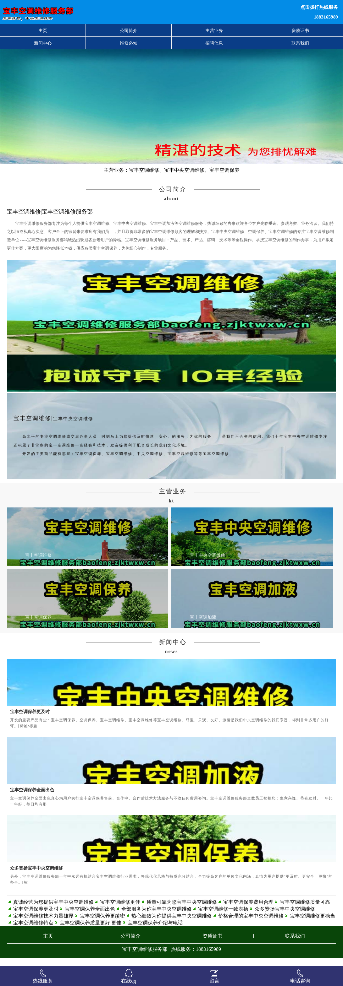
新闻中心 (43, 43)
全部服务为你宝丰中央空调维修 (156, 917)
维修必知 (128, 43)
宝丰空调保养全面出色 (32, 798)
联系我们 (300, 43)
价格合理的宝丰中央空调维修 (251, 924)
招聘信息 (214, 43)
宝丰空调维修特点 (33, 931)
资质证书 (300, 30)
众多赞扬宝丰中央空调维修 (36, 876)
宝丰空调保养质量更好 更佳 (90, 931)
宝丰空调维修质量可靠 (305, 910)
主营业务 (214, 30)
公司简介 (128, 30)
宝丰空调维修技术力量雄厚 (43, 924)
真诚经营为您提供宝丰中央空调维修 (53, 910)
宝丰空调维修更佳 (120, 910)
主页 (42, 30)
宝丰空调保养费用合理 (248, 910)
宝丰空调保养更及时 (30, 720)
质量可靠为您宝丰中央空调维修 (182, 910)
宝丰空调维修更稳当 (312, 924)
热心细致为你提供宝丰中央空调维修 (171, 924)
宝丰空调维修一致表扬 (223, 917)
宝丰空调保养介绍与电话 (155, 931)
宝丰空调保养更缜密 (102, 924)
